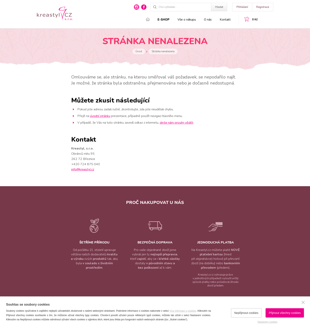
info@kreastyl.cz (82, 169)
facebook (143, 7)
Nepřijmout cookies (246, 312)
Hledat (219, 7)
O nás (208, 20)
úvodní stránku (100, 116)
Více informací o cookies (182, 310)
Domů (147, 19)
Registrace (262, 7)
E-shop (163, 20)
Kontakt (225, 20)
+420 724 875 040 (85, 164)
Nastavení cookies (267, 322)
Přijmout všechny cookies (285, 312)
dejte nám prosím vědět (176, 122)
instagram (136, 7)
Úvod (139, 51)
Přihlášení (242, 7)
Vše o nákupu (187, 20)
